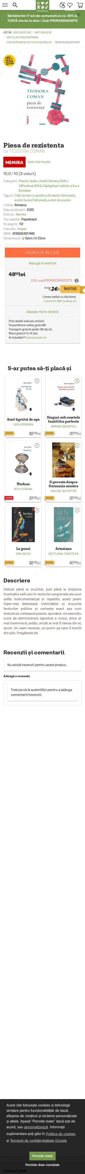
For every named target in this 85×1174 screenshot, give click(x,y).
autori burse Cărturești (30, 200)
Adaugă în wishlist (42, 263)
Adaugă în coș (42, 252)
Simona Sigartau (63, 426)
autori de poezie (59, 200)
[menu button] (5, 5)
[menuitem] (61, 5)
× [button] (78, 14)
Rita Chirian (23, 489)
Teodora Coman (27, 151)
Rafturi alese (43, 32)
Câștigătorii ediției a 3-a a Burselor (29, 42)
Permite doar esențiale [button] (42, 1165)
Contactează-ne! (36, 337)
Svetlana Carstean (64, 553)
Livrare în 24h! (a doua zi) (60, 301)
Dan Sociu (23, 553)
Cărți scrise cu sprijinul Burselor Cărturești (44, 195)
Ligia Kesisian (23, 424)
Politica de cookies (61, 1134)
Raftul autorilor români (22, 37)
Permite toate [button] (42, 1156)
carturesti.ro (22, 32)
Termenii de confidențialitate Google (38, 1141)
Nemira (21, 214)
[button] (22, 5)
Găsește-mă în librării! (42, 312)
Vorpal (21, 229)
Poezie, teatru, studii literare (39, 181)
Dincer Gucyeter (64, 491)
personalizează (36, 1127)
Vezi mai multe (26, 162)
